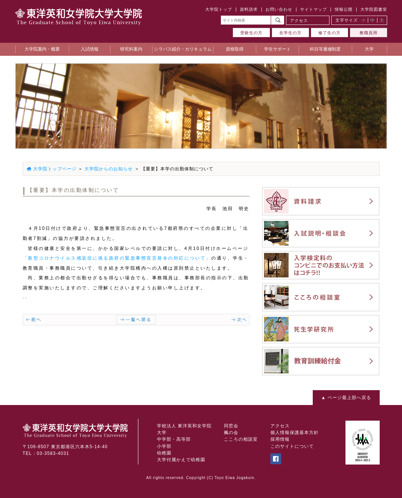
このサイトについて (292, 446)
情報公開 (344, 9)
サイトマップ (313, 9)
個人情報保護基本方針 (294, 432)
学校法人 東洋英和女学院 (184, 425)
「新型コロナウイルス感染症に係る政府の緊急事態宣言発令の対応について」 (117, 258)
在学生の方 (290, 32)
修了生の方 (329, 32)
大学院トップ (218, 9)
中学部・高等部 (174, 439)
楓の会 (231, 432)
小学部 (164, 446)
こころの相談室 (241, 439)
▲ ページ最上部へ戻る (346, 397)
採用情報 (280, 439)
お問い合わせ (279, 9)
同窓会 (231, 425)
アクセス (299, 20)
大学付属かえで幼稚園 (181, 459)
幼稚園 (164, 453)
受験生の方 (251, 32)
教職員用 (368, 32)
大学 (162, 432)
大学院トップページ (55, 168)
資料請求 (249, 9)
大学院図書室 (373, 9)
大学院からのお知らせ (108, 168)
